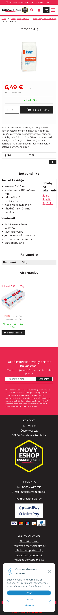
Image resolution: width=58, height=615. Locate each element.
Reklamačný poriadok (29, 555)
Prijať (29, 593)
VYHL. (49, 203)
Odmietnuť (29, 605)
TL (47, 195)
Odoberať (44, 379)
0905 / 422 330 (42, 2)
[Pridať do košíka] (36, 110)
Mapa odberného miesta (29, 559)
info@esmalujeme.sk (19, 2)
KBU (48, 199)
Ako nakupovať (29, 541)
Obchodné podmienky (29, 550)
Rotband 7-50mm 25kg (12, 286)
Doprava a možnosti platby (29, 545)
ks (12, 110)
